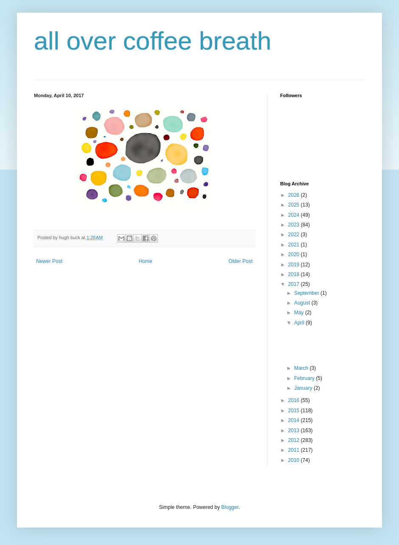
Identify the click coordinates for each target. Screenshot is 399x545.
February (305, 378)
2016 (294, 400)
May (299, 313)
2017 (294, 284)
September (307, 293)
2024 (294, 215)
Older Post (240, 261)
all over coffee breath (152, 41)
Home (145, 261)
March (302, 368)
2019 (294, 265)
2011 (294, 450)
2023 (294, 225)
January (304, 388)
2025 (294, 205)
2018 (294, 274)
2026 (294, 195)
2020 (294, 254)
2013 (294, 430)
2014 (294, 420)
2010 (294, 460)
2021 (294, 245)
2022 (294, 235)
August (303, 303)
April (300, 323)
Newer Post (49, 261)
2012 (294, 440)
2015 (294, 411)
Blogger (230, 507)
